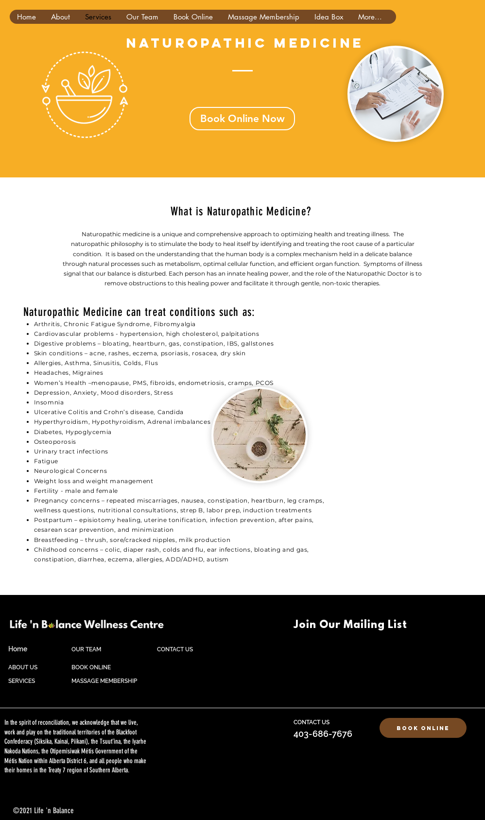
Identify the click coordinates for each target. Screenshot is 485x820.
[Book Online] (423, 728)
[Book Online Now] (242, 118)
